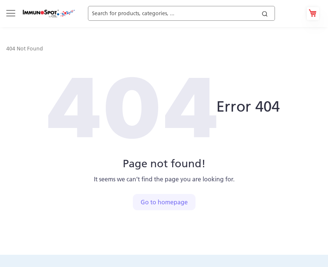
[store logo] (48, 13)
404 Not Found (24, 48)
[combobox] (192, 13)
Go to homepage (164, 202)
